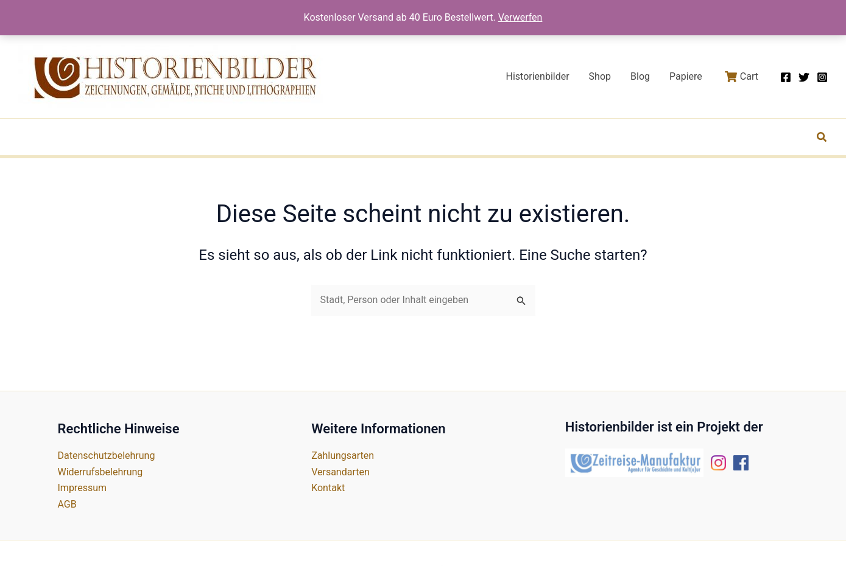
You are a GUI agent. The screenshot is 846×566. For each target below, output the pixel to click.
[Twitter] (803, 77)
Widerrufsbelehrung (100, 472)
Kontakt (328, 488)
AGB (67, 504)
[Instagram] (822, 77)
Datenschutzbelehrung (106, 455)
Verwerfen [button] (520, 17)
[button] (822, 138)
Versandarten (340, 472)
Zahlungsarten (342, 455)
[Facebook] (785, 77)
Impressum (82, 488)
